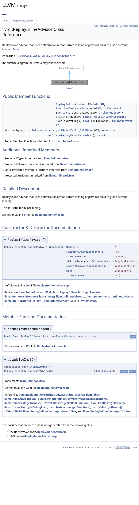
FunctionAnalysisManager (74, 108)
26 (27, 285)
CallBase (86, 130)
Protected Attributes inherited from (38, 175)
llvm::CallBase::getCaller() (108, 403)
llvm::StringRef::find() (52, 399)
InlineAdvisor (109, 112)
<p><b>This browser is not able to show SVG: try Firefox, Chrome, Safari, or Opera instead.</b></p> (70, 75)
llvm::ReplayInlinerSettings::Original (107, 411)
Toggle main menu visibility (5, 13)
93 (27, 388)
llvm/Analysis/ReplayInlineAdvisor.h (46, 56)
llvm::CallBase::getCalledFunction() (66, 403)
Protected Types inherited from (35, 158)
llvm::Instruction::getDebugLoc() (25, 407)
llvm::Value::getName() (107, 407)
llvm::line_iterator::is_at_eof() (23, 300)
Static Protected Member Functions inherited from (47, 170)
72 (27, 346)
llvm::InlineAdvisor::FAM (35, 292)
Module (94, 104)
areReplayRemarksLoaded (73, 135)
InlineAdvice (41, 130)
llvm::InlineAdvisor (68, 141)
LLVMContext (112, 108)
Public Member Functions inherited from (41, 141)
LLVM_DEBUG (13, 411)
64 (25, 214)
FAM (98, 108)
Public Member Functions (106, 26)
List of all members (129, 26)
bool (86, 121)
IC (57, 125)
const (87, 116)
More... (17, 49)
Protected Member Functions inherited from (43, 164)
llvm (4, 20)
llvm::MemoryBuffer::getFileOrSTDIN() (29, 296)
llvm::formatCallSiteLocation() (87, 399)
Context (63, 112)
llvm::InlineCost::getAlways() (23, 403)
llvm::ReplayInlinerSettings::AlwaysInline (46, 394)
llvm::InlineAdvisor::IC (70, 296)
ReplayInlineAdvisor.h (49, 214)
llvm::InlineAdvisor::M (58, 300)
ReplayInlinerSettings (109, 116)
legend (70, 88)
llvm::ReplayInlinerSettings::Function (77, 292)
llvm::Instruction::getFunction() (69, 407)
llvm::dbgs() (94, 394)
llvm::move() (88, 300)
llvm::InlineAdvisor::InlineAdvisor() (110, 296)
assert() (80, 394)
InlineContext (122, 121)
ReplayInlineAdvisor (22, 20)
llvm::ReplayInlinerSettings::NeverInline (49, 411)
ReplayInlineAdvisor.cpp (53, 285)
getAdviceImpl (66, 130)
